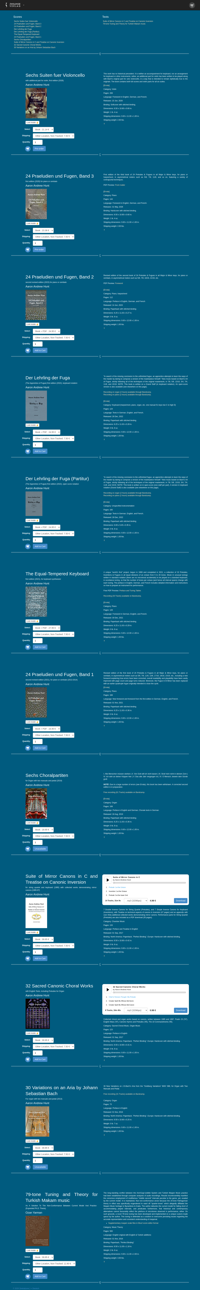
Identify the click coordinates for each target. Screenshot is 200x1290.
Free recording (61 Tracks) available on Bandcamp (123, 792)
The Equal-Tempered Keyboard (26, 34)
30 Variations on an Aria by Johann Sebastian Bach (34, 47)
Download (180, 900)
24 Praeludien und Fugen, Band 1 (27, 37)
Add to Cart (40, 350)
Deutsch (36, 1288)
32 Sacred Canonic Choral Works (27, 45)
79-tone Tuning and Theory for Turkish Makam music (124, 24)
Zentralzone (24, 1288)
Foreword (119, 283)
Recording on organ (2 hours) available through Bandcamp (127, 392)
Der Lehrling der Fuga (23, 29)
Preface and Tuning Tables (130, 591)
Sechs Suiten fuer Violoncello (26, 21)
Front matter (120, 185)
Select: (27, 129)
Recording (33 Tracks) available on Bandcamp (122, 596)
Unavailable (40, 849)
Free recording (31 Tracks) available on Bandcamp (123, 1094)
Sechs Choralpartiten (22, 40)
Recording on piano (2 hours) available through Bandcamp (127, 395)
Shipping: (26, 136)
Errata (106, 85)
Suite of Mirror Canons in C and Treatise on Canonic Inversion (39, 42)
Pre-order (39, 148)
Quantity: (26, 142)
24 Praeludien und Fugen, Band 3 (27, 24)
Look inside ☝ (32, 122)
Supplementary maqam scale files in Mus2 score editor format (133, 1223)
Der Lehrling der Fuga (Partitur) (26, 32)
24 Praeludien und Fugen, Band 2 (27, 26)
